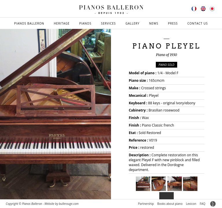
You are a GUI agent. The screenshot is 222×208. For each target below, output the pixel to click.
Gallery (132, 23)
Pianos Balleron (29, 23)
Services (108, 23)
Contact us (197, 23)
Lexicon (191, 204)
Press (173, 23)
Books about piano (169, 204)
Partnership (146, 204)
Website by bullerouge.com (62, 204)
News (153, 23)
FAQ (202, 204)
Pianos (85, 23)
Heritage (62, 23)
